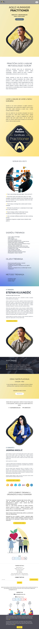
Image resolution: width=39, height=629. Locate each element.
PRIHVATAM (19, 627)
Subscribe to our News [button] (34, 579)
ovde (9, 619)
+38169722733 (27, 407)
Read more (19, 582)
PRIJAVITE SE (19, 19)
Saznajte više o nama (19, 523)
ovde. (14, 624)
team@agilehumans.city (15, 407)
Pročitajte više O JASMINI (13, 480)
